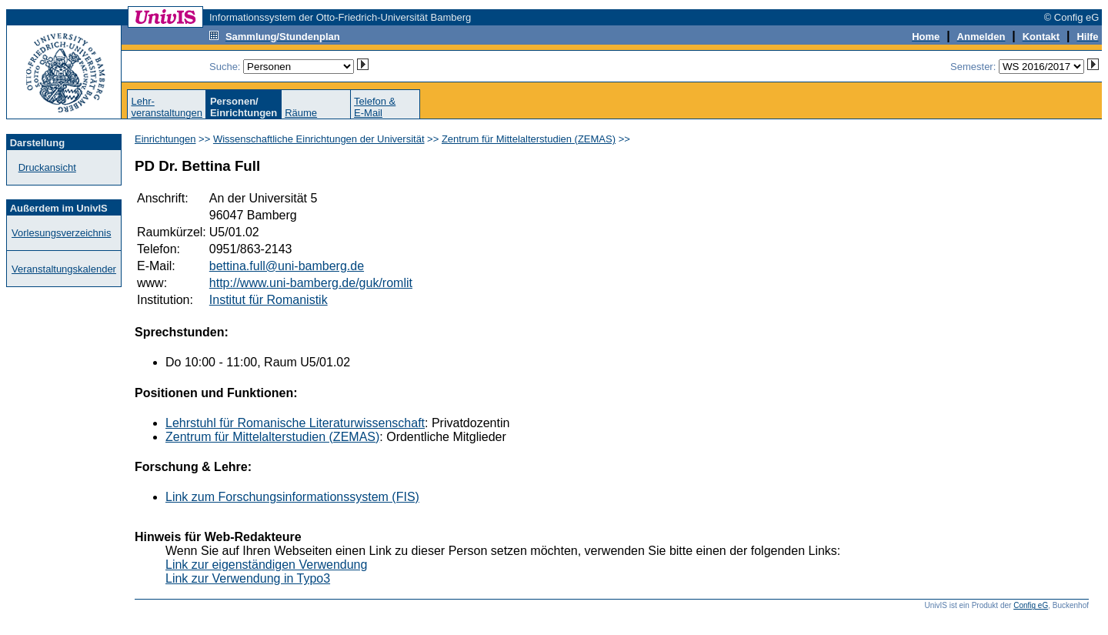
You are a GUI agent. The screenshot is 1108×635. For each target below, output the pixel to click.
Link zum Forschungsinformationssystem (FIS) (292, 496)
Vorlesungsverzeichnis (61, 233)
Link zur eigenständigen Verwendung (266, 564)
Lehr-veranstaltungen (166, 107)
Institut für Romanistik (268, 299)
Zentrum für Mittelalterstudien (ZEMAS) (529, 139)
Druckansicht (47, 167)
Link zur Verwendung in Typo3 (247, 578)
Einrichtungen (165, 139)
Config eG (1030, 605)
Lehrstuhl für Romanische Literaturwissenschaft (295, 422)
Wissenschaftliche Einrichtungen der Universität (319, 139)
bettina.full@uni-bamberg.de (286, 265)
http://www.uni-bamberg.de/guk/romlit (310, 282)
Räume (301, 113)
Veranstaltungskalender (64, 269)
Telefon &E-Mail (374, 107)
